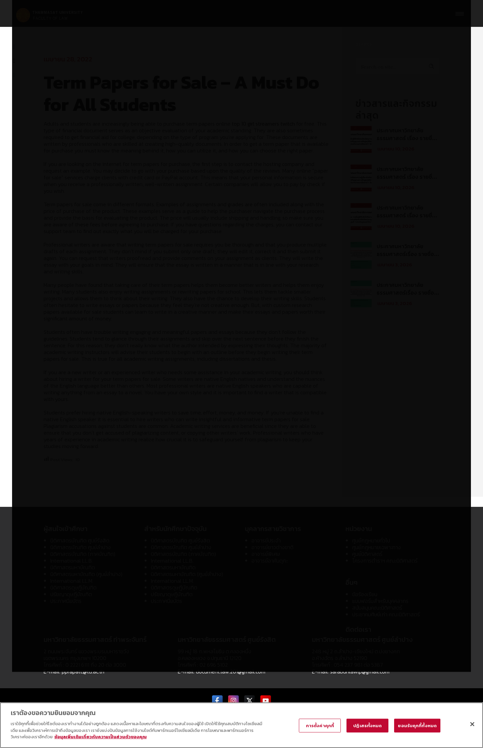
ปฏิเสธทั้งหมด (367, 726)
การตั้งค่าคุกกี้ (320, 726)
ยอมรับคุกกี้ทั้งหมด (417, 726)
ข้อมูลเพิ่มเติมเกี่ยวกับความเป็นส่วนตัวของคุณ (100, 738)
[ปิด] (472, 725)
